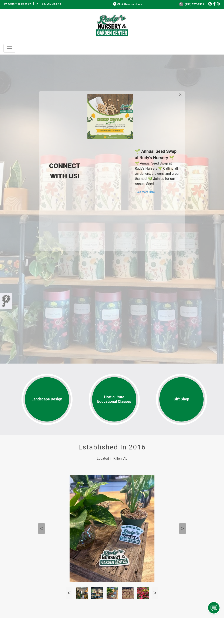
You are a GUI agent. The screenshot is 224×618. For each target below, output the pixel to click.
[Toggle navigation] (9, 48)
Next (182, 528)
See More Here (146, 191)
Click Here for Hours (127, 4)
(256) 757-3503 (191, 4)
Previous (41, 528)
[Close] (180, 94)
